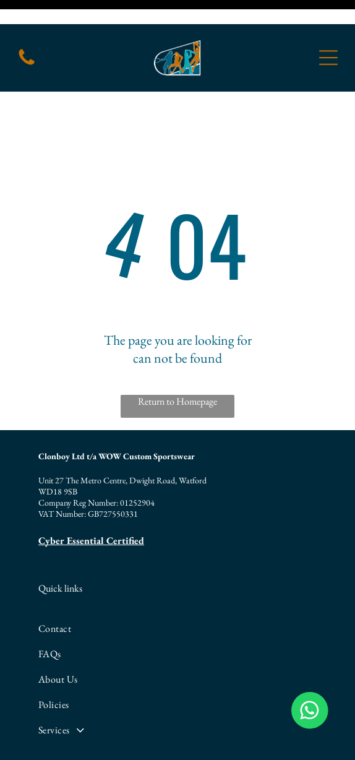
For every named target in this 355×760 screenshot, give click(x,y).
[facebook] (77, 734)
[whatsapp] (277, 734)
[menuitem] (176, 580)
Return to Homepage (177, 359)
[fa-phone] (26, 40)
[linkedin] (177, 734)
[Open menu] (328, 33)
